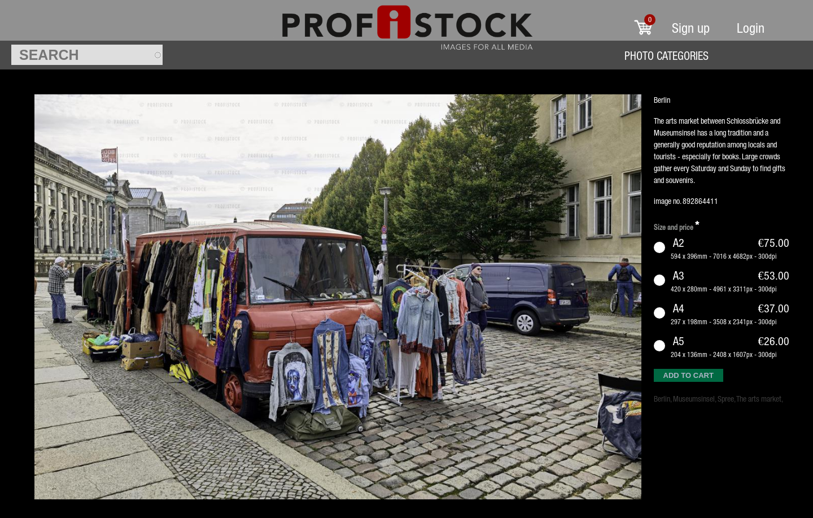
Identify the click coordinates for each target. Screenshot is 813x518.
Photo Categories (666, 55)
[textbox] (87, 55)
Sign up (691, 28)
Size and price (676, 225)
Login (750, 28)
